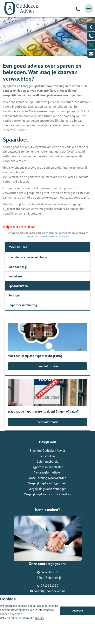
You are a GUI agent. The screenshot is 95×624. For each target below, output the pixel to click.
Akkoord (77, 617)
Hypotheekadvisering (23, 305)
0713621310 (47, 585)
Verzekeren (16, 276)
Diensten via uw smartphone (28, 257)
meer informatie (47, 366)
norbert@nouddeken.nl (47, 591)
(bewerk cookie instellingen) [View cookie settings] (54, 236)
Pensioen (15, 295)
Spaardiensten (18, 286)
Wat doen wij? (18, 267)
